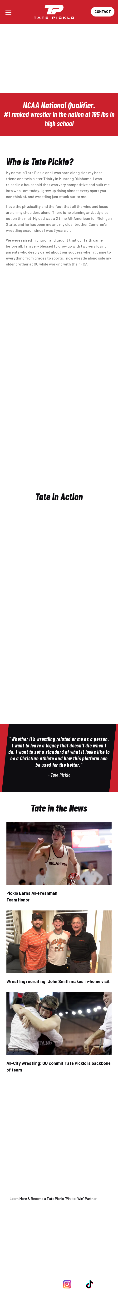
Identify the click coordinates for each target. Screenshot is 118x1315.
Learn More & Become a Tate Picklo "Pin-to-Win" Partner (53, 1198)
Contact (102, 11)
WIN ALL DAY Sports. (73, 1306)
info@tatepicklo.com (68, 1271)
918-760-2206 (73, 1262)
